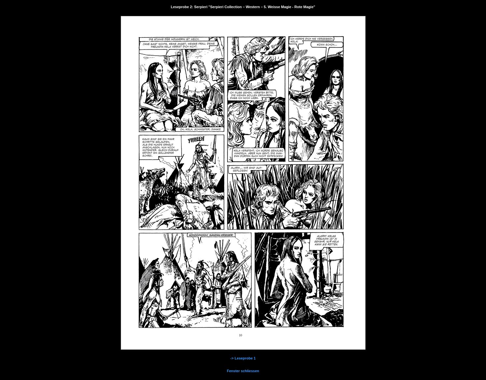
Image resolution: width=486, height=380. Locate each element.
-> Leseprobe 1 (243, 358)
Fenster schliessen (243, 371)
